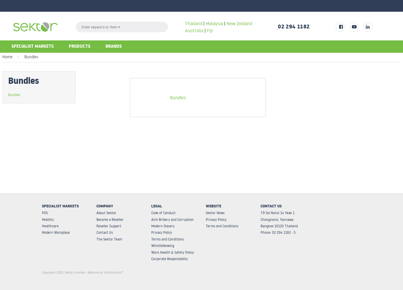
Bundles (31, 56)
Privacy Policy (161, 232)
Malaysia (214, 23)
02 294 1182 (294, 27)
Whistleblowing (162, 245)
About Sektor (106, 213)
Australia (195, 30)
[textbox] (122, 27)
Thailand (193, 23)
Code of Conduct (163, 213)
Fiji (210, 30)
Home (7, 56)
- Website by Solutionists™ (104, 272)
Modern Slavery (163, 226)
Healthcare (50, 226)
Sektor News (215, 213)
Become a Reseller (110, 219)
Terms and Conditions (167, 239)
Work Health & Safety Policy (172, 252)
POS (45, 213)
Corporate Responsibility (169, 259)
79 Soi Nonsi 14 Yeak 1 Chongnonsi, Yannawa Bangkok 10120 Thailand (279, 219)
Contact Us (104, 232)
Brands (114, 47)
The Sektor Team (109, 239)
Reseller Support (108, 226)
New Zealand (239, 23)
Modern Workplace (56, 232)
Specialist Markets (32, 47)
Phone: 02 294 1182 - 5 (278, 232)
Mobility (48, 219)
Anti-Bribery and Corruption (172, 219)
